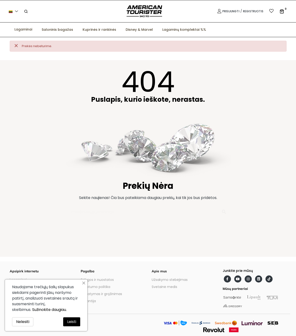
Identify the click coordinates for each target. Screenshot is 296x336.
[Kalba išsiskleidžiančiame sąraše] (14, 11)
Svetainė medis (164, 286)
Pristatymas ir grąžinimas (101, 294)
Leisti (71, 321)
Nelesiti (22, 321)
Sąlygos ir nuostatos (97, 279)
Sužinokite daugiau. (49, 309)
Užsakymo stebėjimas (170, 279)
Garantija (88, 301)
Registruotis (253, 11)
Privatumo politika (95, 286)
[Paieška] (148, 209)
